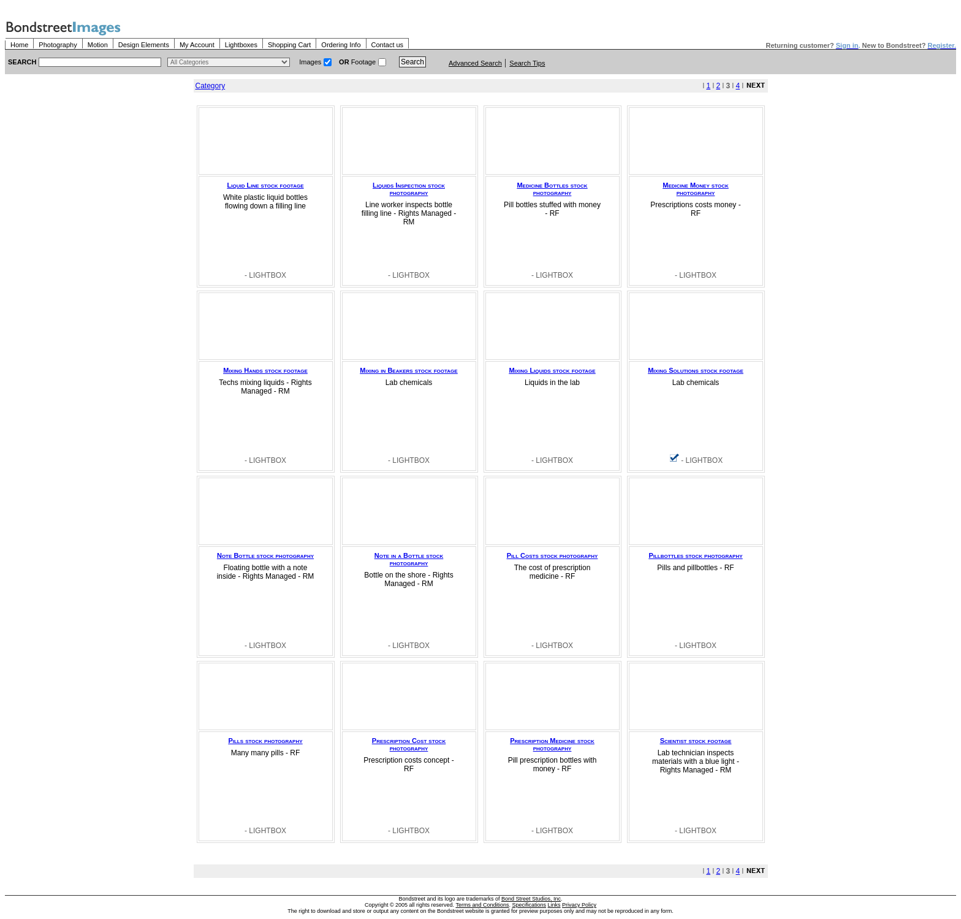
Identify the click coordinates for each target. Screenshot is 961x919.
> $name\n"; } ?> (228, 62)
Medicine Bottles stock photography (552, 188)
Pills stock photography (265, 740)
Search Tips (527, 63)
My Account (197, 44)
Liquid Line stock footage (265, 185)
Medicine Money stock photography (695, 188)
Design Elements (143, 44)
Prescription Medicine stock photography (552, 744)
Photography (58, 44)
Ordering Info (340, 44)
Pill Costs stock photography (552, 555)
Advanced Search (475, 63)
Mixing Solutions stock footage (695, 370)
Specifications (529, 905)
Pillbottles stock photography (695, 555)
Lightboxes (241, 44)
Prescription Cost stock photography (409, 744)
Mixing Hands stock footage (265, 370)
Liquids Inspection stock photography (409, 188)
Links (554, 905)
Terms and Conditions (482, 905)
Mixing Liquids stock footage (552, 370)
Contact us (387, 44)
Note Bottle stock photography (265, 555)
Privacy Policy (579, 905)
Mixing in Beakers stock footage (408, 370)
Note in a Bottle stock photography (408, 559)
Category (211, 86)
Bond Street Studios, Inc (531, 899)
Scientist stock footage (696, 740)
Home (19, 44)
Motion (98, 44)
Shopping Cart (289, 44)
